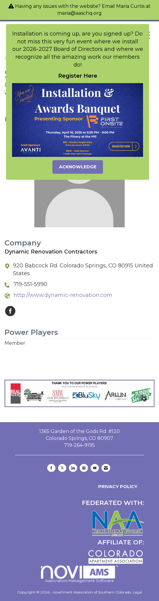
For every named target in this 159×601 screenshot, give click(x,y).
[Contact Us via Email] (105, 468)
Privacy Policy (116, 486)
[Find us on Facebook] (51, 468)
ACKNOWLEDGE (77, 167)
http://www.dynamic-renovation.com (63, 295)
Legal (137, 592)
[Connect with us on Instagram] (84, 468)
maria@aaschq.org (79, 13)
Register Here (77, 76)
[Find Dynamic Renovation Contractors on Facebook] (10, 311)
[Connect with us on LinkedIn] (73, 468)
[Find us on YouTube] (95, 468)
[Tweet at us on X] (62, 468)
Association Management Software (79, 574)
